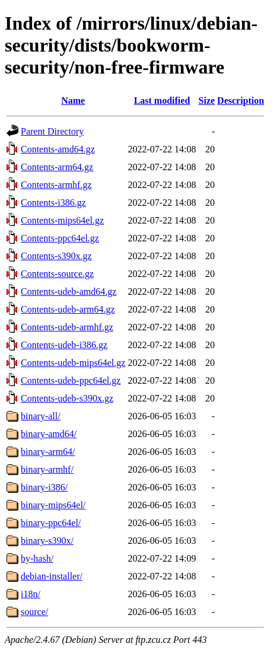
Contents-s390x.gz (56, 256)
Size (207, 100)
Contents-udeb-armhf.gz (67, 327)
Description (240, 100)
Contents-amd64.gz (58, 149)
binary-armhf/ (47, 469)
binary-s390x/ (47, 541)
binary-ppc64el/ (51, 523)
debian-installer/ (51, 576)
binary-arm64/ (48, 452)
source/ (34, 612)
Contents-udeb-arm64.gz (68, 309)
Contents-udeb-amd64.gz (68, 291)
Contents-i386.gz (53, 202)
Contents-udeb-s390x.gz (67, 398)
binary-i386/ (44, 487)
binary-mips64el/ (53, 505)
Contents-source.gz (57, 274)
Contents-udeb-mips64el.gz (73, 363)
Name (73, 100)
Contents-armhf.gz (56, 185)
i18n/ (30, 594)
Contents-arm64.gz (57, 167)
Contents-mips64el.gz (62, 220)
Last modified (162, 100)
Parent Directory (52, 131)
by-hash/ (37, 558)
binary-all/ (41, 416)
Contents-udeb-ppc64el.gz (70, 380)
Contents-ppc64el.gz (60, 238)
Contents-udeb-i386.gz (64, 345)
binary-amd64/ (49, 434)
